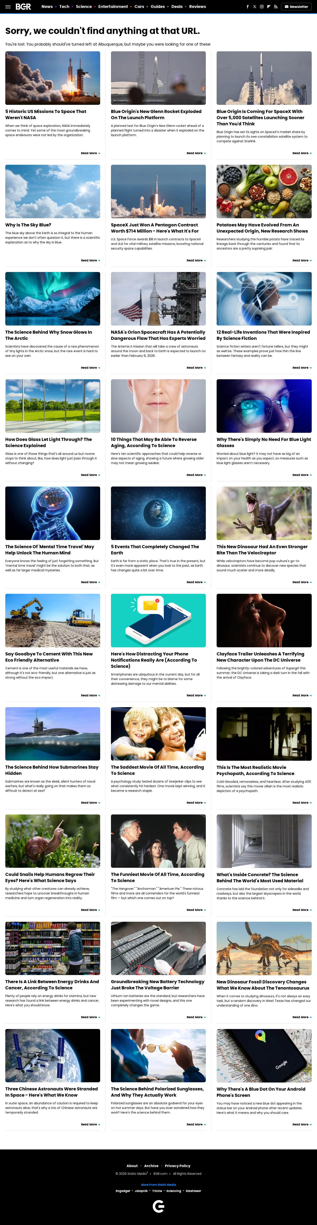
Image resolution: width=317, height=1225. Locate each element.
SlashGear (193, 1191)
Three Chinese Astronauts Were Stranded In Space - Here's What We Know (51, 1092)
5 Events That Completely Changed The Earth (155, 550)
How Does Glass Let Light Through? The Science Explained (48, 442)
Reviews (197, 6)
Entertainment (113, 6)
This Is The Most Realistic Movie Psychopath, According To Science (255, 770)
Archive (151, 1166)
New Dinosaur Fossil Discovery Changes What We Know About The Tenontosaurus (263, 985)
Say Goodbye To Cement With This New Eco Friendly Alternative (49, 657)
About (132, 1166)
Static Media (137, 1174)
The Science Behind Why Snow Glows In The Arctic (48, 335)
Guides (158, 6)
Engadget (123, 1191)
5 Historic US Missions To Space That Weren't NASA (45, 114)
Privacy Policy (177, 1166)
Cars (139, 6)
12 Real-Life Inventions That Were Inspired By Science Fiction (263, 335)
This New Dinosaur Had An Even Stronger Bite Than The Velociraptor (262, 550)
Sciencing (173, 1191)
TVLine (157, 1191)
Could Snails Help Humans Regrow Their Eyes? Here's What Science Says (50, 877)
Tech (64, 6)
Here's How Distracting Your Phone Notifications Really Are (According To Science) (154, 660)
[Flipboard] (269, 6)
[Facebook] (247, 6)
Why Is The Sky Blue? (28, 225)
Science (84, 6)
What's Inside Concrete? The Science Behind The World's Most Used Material (260, 878)
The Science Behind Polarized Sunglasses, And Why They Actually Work (157, 1092)
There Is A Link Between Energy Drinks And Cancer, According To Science (52, 985)
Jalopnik (141, 1191)
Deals (177, 6)
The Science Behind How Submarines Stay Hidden (52, 770)
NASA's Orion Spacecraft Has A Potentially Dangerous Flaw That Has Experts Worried (158, 335)
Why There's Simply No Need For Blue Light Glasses (264, 442)
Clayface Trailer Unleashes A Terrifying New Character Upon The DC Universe (260, 657)
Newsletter (296, 7)
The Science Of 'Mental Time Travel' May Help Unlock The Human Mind (49, 550)
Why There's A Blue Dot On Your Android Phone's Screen (261, 1092)
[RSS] (276, 6)
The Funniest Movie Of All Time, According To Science (158, 877)
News (47, 6)
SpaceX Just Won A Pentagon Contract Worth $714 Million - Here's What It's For (155, 228)
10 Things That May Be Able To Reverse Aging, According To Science (154, 442)
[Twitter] (254, 6)
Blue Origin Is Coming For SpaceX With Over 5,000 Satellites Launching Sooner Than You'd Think (260, 118)
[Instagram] (262, 6)
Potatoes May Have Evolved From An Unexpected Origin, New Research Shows (262, 228)
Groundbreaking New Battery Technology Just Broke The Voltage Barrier (158, 985)
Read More (89, 153)
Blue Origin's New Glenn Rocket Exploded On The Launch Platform (156, 114)
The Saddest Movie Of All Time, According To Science (157, 770)
